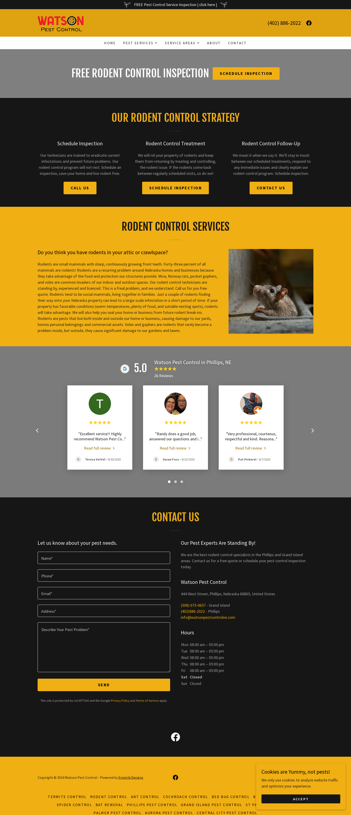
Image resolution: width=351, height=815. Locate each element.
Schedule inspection (246, 73)
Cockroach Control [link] (185, 796)
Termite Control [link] (67, 796)
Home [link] (110, 43)
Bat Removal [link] (109, 804)
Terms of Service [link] (147, 701)
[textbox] (104, 558)
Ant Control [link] (145, 796)
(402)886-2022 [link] (193, 611)
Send (104, 684)
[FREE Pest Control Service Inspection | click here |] (175, 4)
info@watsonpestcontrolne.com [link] (208, 617)
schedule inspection (175, 187)
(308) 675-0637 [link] (193, 605)
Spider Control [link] (74, 804)
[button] (140, 43)
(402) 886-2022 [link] (284, 22)
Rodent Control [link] (108, 796)
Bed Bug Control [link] (231, 796)
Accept (301, 799)
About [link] (214, 43)
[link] (60, 22)
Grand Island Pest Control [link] (211, 804)
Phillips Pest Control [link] (152, 804)
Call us (80, 187)
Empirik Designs (130, 777)
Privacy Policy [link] (120, 701)
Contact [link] (237, 43)
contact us (271, 187)
